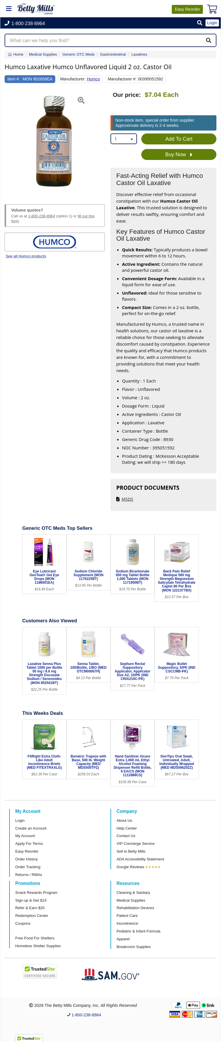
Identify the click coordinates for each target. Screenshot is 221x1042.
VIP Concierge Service (136, 843)
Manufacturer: (72, 79)
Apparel (123, 939)
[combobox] (123, 138)
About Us (124, 820)
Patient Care (127, 915)
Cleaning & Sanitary (133, 892)
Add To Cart (179, 139)
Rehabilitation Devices (135, 908)
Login (19, 820)
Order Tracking (27, 867)
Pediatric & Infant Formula (138, 931)
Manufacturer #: (122, 79)
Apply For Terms (29, 843)
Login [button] (212, 22)
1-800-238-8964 (41, 216)
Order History (26, 859)
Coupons (23, 923)
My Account (25, 836)
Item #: (13, 79)
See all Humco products (26, 256)
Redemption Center (31, 915)
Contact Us (126, 836)
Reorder (187, 9)
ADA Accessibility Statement (140, 859)
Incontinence (127, 923)
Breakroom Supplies (134, 947)
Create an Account (31, 828)
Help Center (127, 828)
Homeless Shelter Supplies (38, 946)
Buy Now (179, 155)
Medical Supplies (131, 900)
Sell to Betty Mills (131, 851)
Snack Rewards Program (36, 892)
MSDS (127, 499)
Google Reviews (130, 867)
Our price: (127, 95)
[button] (200, 23)
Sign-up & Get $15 (31, 900)
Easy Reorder (27, 851)
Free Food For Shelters (34, 938)
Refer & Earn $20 (30, 908)
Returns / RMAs (28, 875)
